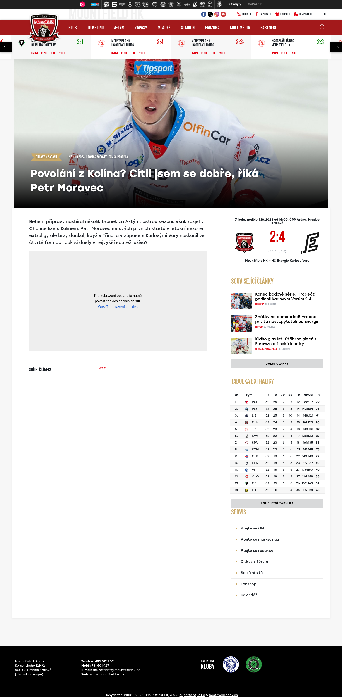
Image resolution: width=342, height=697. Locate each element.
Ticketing (95, 28)
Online (34, 53)
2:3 (240, 42)
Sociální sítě (252, 573)
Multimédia (240, 28)
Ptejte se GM (252, 528)
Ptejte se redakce (257, 550)
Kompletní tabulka (277, 503)
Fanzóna (212, 28)
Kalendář (249, 595)
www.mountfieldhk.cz (107, 674)
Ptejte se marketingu (260, 539)
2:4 (160, 42)
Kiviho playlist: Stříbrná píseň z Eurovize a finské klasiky (286, 341)
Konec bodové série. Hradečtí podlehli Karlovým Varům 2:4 (285, 296)
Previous (6, 47)
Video (62, 53)
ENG (321, 14)
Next (336, 47)
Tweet (101, 368)
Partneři (268, 28)
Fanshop (282, 14)
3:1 (80, 42)
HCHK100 (244, 14)
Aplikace (263, 14)
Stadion (188, 28)
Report (44, 53)
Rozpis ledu (303, 14)
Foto (53, 53)
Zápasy (141, 28)
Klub (72, 28)
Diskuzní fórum (254, 562)
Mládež (164, 28)
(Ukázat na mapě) (29, 674)
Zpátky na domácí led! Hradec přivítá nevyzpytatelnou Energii (286, 319)
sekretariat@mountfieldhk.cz (116, 670)
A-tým (119, 28)
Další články (277, 363)
